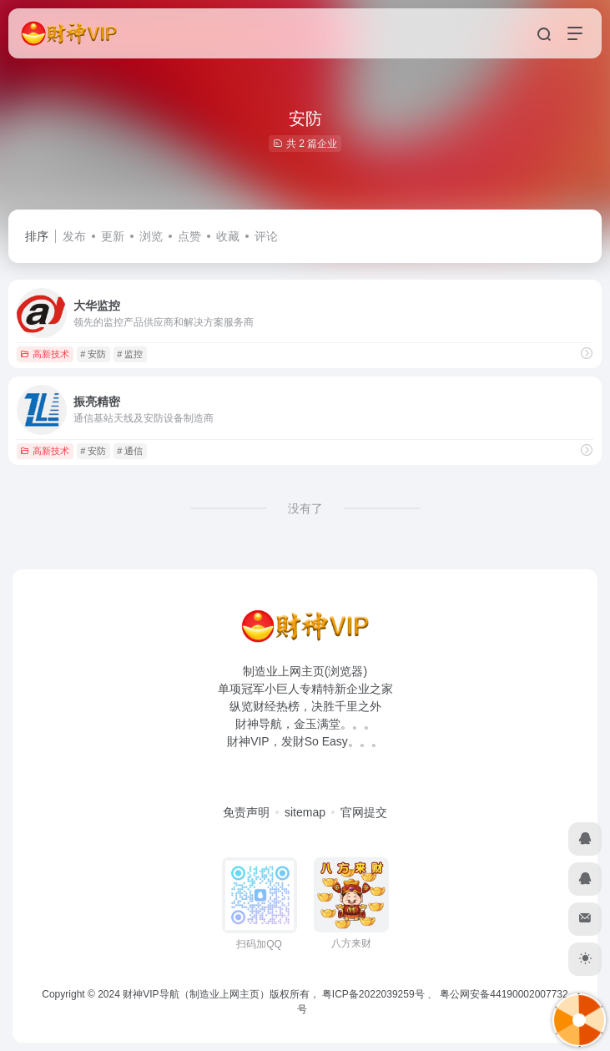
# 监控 (130, 354)
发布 (74, 236)
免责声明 (246, 812)
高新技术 (44, 354)
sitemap (305, 812)
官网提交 (363, 812)
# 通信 (130, 451)
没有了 (305, 508)
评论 (266, 236)
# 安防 (93, 354)
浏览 (151, 236)
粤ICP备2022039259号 (373, 994)
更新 (112, 236)
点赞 (189, 236)
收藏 (227, 236)
